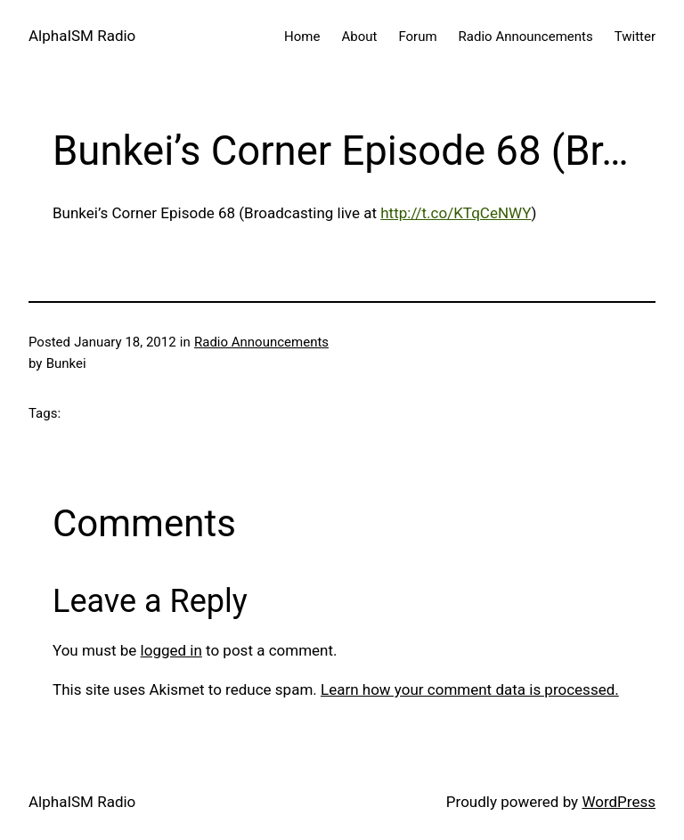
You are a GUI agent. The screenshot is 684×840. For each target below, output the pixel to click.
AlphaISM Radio (81, 36)
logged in (171, 650)
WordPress (619, 802)
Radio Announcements (261, 342)
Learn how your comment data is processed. (470, 689)
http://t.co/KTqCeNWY (455, 213)
